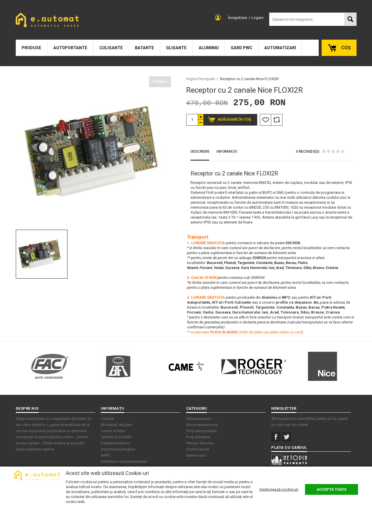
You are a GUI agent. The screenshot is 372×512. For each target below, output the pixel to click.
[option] (93, 151)
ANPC (105, 455)
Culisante (111, 47)
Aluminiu (209, 47)
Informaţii (226, 151)
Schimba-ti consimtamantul (124, 461)
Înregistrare (237, 17)
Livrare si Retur (113, 431)
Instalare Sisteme (115, 443)
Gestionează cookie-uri (278, 489)
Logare (257, 17)
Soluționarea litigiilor (118, 449)
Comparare (277, 120)
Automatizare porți (202, 425)
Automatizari (280, 47)
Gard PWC (241, 47)
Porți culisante (198, 437)
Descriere (200, 151)
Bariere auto (196, 455)
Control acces (197, 449)
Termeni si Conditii (116, 437)
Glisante (176, 47)
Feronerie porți (198, 418)
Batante (144, 47)
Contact (107, 418)
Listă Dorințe (265, 120)
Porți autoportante (201, 431)
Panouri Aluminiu (200, 443)
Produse (31, 47)
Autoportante (70, 47)
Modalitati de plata (116, 425)
